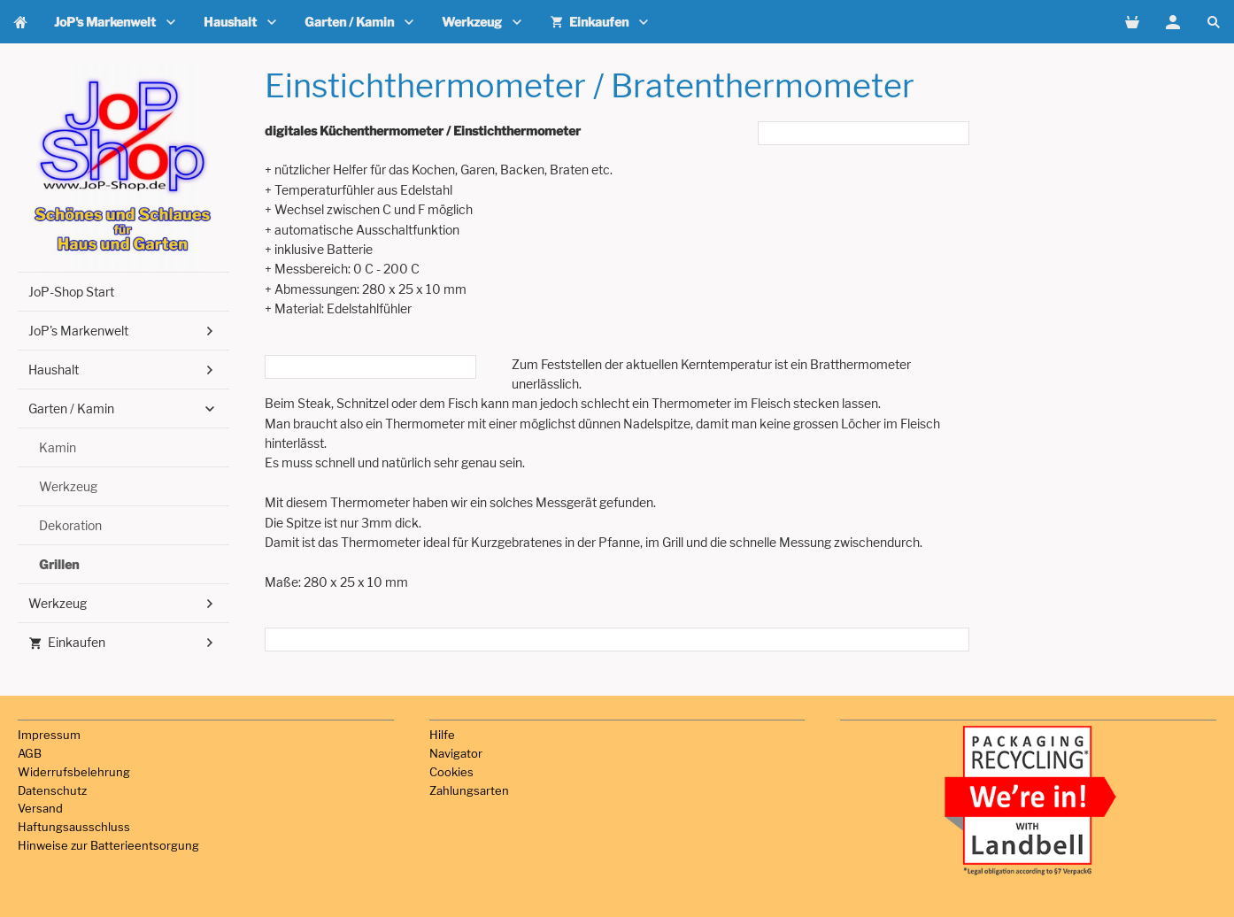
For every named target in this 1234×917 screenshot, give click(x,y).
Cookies (451, 772)
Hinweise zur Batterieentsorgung (108, 845)
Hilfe (442, 735)
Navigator (455, 753)
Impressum (49, 735)
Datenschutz (52, 790)
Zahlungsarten (469, 790)
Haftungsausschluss (74, 827)
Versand (40, 808)
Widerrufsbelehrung (74, 772)
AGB (30, 753)
